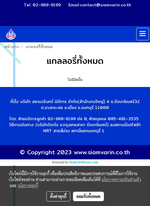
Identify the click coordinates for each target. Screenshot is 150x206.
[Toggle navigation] (142, 34)
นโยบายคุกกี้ (28, 185)
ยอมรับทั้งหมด (88, 196)
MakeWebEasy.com (83, 162)
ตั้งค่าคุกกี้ (58, 196)
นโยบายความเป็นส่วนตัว (121, 179)
